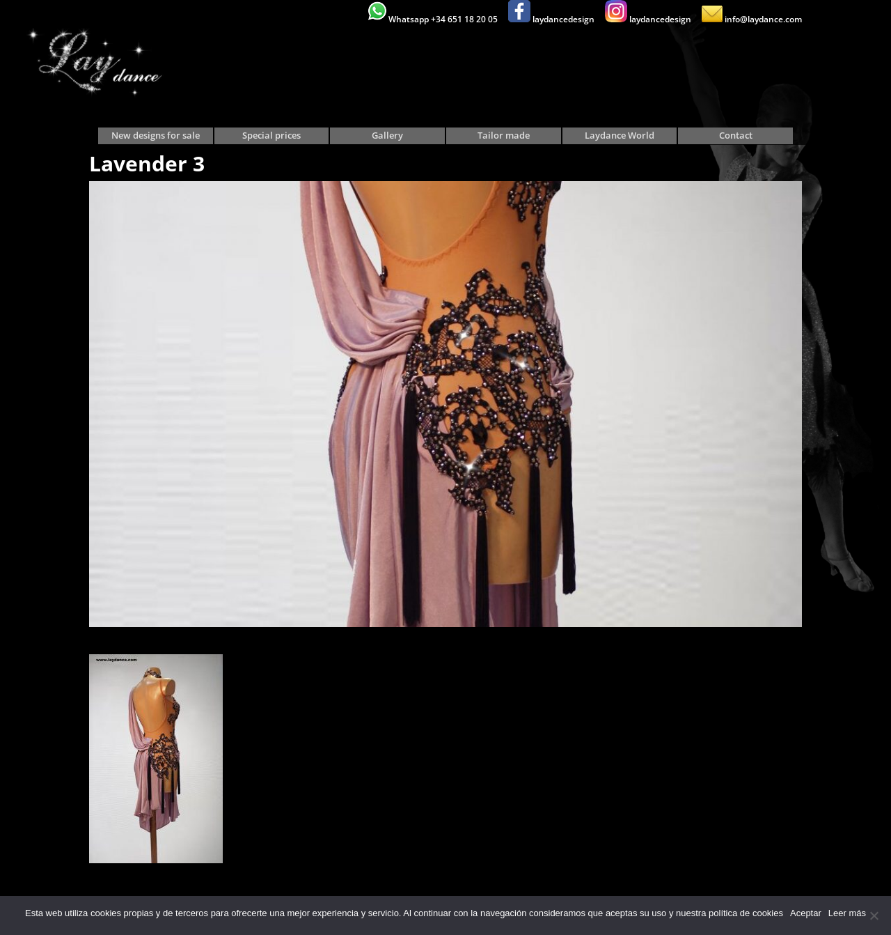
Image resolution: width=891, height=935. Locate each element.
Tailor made (504, 135)
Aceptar (805, 913)
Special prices (271, 135)
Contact (735, 135)
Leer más (847, 913)
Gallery (387, 135)
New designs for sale (155, 135)
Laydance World (619, 135)
